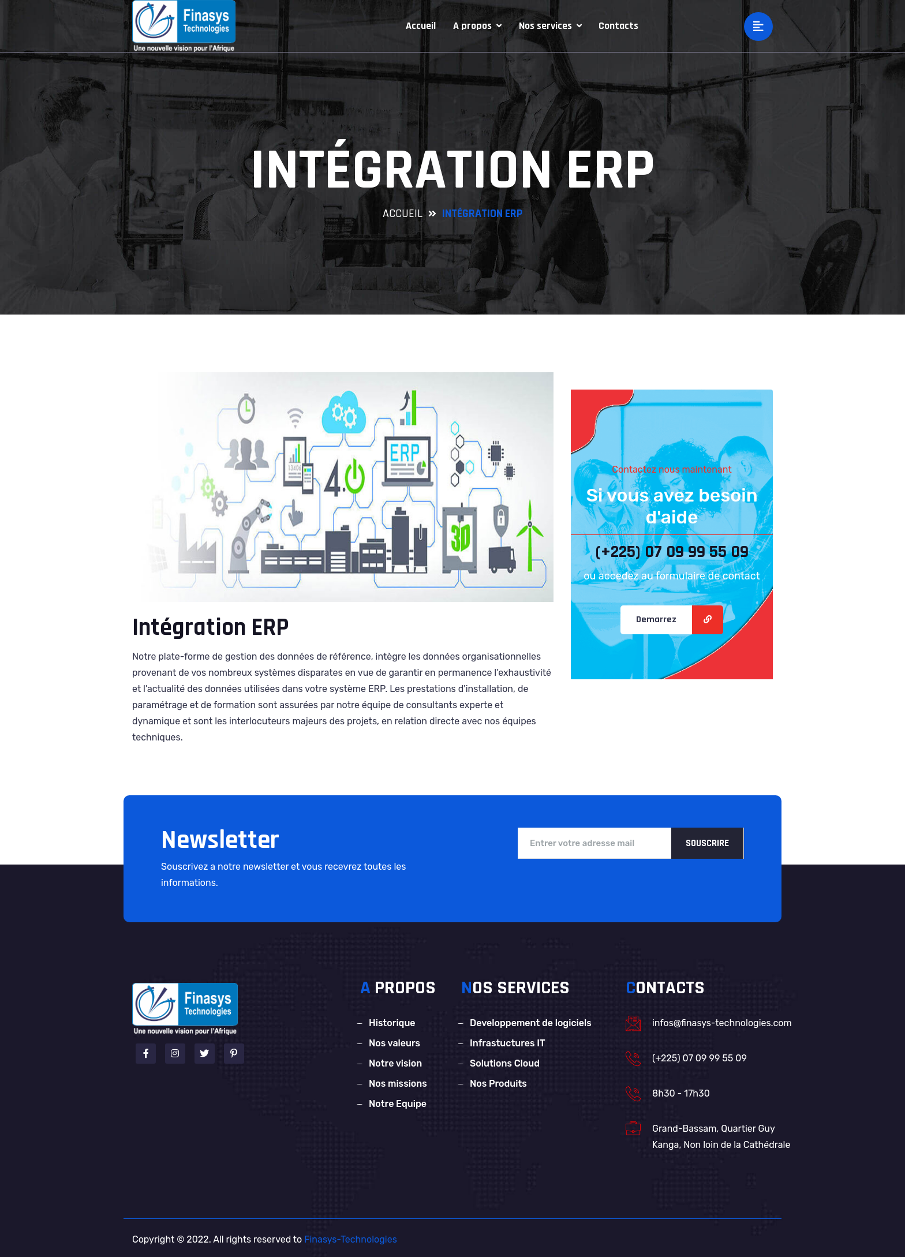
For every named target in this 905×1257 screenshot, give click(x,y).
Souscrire (707, 843)
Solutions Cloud (505, 1063)
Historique (392, 1022)
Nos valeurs (394, 1043)
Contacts (618, 25)
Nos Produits (498, 1083)
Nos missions (398, 1083)
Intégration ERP (210, 628)
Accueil (421, 25)
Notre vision (395, 1063)
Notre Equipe (398, 1103)
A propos (477, 25)
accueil (402, 213)
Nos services (550, 25)
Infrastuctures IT (507, 1043)
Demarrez (656, 619)
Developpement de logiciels (531, 1022)
